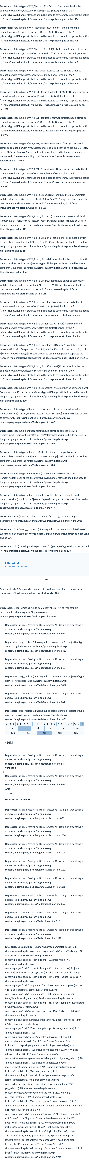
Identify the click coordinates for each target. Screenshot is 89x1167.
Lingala (12, 563)
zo (51, 728)
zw (77, 728)
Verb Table (10, 767)
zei (28, 732)
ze (25, 728)
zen (76, 732)
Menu (44, 579)
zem (60, 732)
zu (64, 728)
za (12, 728)
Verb (10, 793)
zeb (13, 732)
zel (44, 732)
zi (38, 728)
